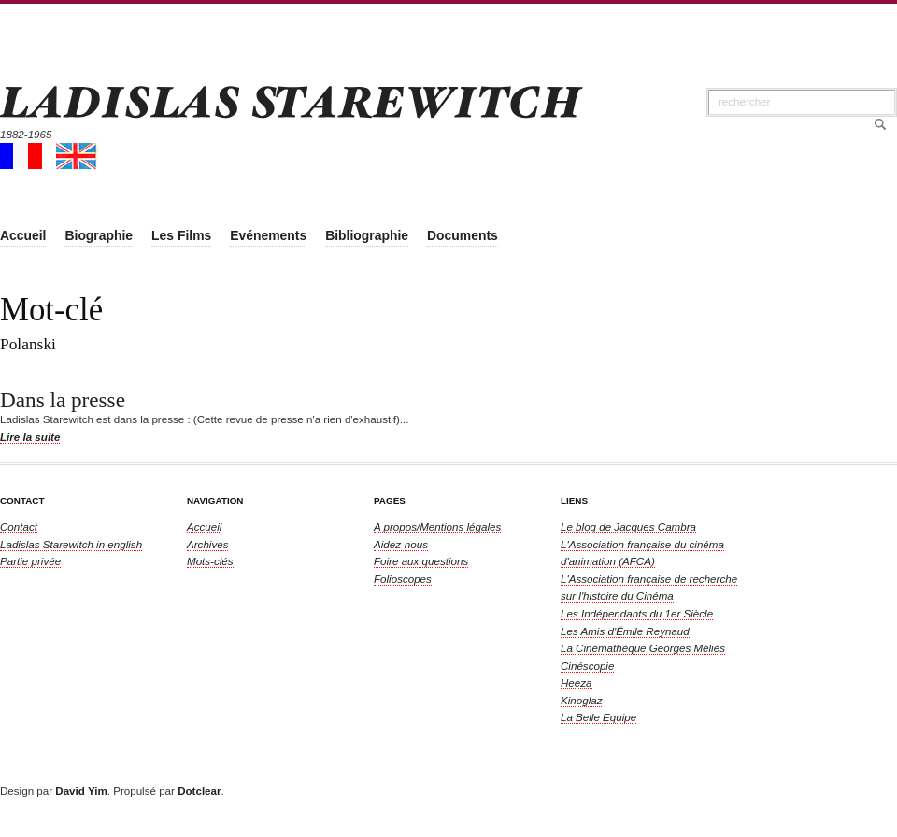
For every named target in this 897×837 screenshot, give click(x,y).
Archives (207, 544)
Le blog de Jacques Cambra (628, 526)
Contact (18, 526)
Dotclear (199, 791)
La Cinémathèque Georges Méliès (643, 648)
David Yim (81, 791)
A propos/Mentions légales (437, 526)
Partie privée (30, 561)
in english (71, 544)
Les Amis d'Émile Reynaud (625, 631)
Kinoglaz (581, 700)
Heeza (576, 682)
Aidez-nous (401, 544)
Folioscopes (403, 579)
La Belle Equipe (598, 717)
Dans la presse (62, 400)
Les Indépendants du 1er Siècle (637, 613)
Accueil (204, 526)
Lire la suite (30, 437)
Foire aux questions (421, 561)
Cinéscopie (587, 666)
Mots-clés (210, 561)
